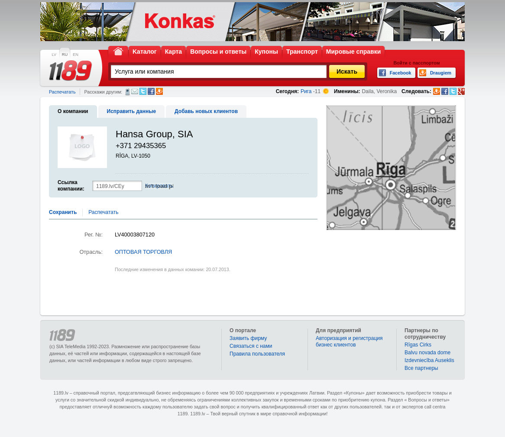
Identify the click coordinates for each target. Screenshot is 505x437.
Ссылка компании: (71, 185)
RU (65, 54)
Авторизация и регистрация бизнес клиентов (349, 341)
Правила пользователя (257, 354)
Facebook (151, 91)
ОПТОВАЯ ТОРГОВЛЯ (143, 252)
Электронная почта (134, 91)
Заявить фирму (248, 338)
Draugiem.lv (159, 91)
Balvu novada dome (427, 353)
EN (75, 54)
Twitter (142, 91)
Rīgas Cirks (418, 345)
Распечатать (62, 91)
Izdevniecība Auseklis (429, 360)
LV (54, 54)
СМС (127, 91)
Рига (306, 91)
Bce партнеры (421, 368)
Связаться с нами (251, 346)
